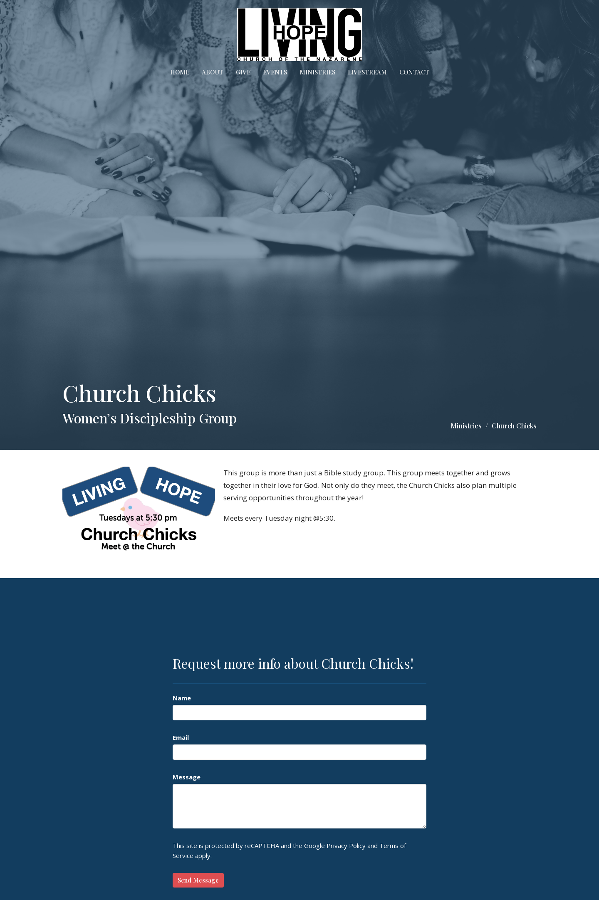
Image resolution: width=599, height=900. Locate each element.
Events (275, 72)
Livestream (367, 72)
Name (182, 698)
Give (243, 72)
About (212, 72)
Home (179, 72)
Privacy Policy (346, 845)
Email (181, 737)
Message (186, 777)
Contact (414, 72)
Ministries (317, 72)
